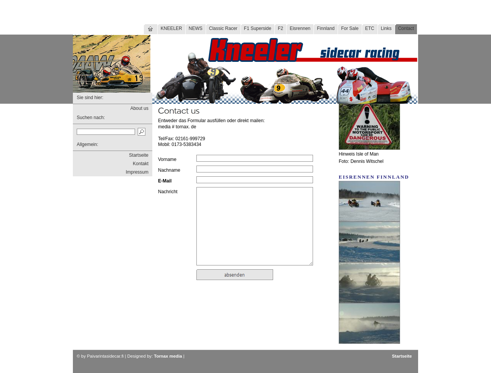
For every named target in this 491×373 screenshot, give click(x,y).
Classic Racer (223, 28)
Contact (406, 28)
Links (386, 28)
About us (139, 108)
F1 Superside (257, 28)
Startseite (138, 155)
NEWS (196, 28)
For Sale (349, 28)
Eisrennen (300, 28)
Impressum (137, 172)
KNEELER (171, 28)
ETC (369, 28)
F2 (280, 28)
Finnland (325, 28)
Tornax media (168, 356)
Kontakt (140, 163)
